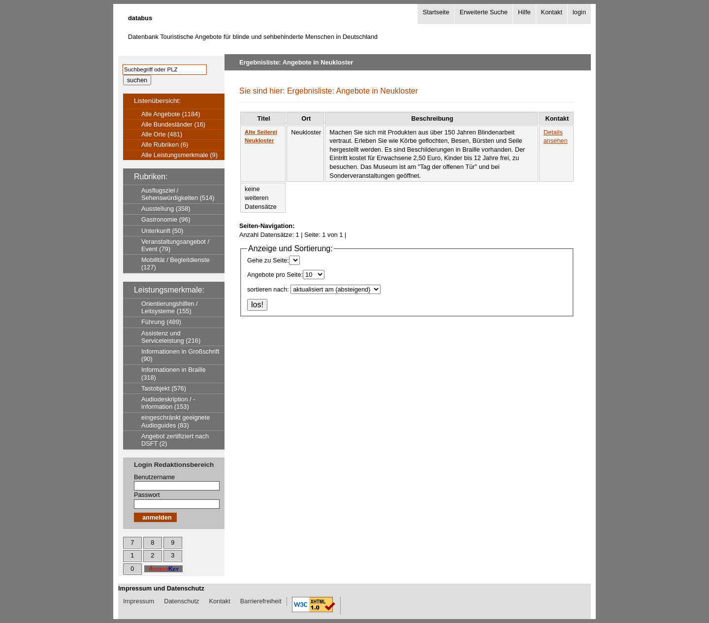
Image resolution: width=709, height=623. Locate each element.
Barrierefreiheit (261, 601)
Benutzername (154, 477)
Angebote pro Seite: (275, 274)
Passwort (147, 494)
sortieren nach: (268, 289)
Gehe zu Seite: (268, 260)
